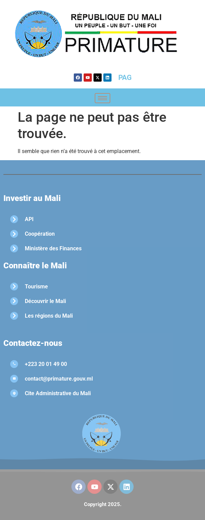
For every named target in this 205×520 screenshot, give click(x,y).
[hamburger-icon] (102, 98)
